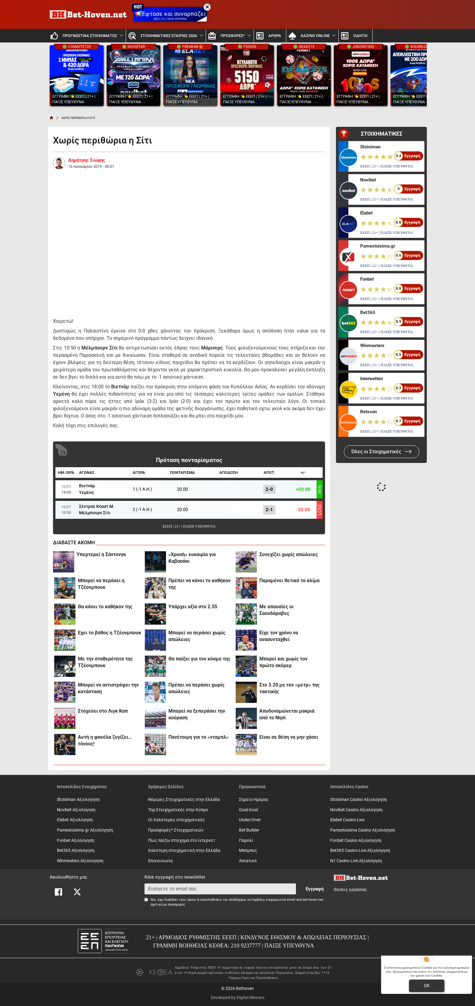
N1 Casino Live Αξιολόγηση (356, 860)
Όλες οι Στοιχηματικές (381, 451)
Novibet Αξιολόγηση (76, 809)
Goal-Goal (248, 809)
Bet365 (367, 312)
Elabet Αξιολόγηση (75, 819)
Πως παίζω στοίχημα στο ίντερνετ (181, 840)
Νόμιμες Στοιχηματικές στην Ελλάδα (184, 799)
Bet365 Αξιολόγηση (76, 850)
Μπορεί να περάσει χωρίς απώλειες (196, 636)
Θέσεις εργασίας (350, 889)
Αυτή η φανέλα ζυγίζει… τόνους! (105, 740)
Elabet (366, 213)
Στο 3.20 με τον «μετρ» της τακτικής (289, 688)
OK (427, 985)
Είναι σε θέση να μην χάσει (288, 737)
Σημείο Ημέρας (254, 799)
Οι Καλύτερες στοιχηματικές (176, 819)
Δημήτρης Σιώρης (86, 160)
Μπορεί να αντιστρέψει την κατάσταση (108, 688)
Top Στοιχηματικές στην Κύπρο (178, 809)
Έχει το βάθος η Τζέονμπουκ (109, 633)
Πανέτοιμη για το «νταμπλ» (198, 737)
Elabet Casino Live (347, 819)
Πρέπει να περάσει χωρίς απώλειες (196, 688)
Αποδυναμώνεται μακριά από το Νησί (286, 714)
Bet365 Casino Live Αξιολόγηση (360, 850)
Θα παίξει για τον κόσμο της (199, 659)
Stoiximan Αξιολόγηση (78, 799)
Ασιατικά (248, 860)
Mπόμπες (248, 850)
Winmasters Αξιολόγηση (80, 860)
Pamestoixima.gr (377, 246)
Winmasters (372, 345)
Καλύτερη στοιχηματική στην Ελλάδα (184, 850)
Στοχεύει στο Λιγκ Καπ (103, 711)
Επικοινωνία (160, 860)
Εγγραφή (315, 889)
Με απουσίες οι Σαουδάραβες (276, 610)
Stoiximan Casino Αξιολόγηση (358, 799)
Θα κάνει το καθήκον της (105, 606)
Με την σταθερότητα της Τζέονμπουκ (105, 662)
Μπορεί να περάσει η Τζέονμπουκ (101, 584)
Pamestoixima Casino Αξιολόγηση (362, 830)
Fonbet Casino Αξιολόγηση (355, 840)
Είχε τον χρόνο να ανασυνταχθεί (278, 636)
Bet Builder (249, 830)
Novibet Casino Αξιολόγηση (356, 809)
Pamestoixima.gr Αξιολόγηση (85, 830)
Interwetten (371, 378)
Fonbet (367, 279)
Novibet (368, 180)
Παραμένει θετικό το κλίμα (289, 580)
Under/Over (250, 819)
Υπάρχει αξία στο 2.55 (192, 606)
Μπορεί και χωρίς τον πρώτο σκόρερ (283, 662)
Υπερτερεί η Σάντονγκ (101, 554)
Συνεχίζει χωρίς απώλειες (288, 554)
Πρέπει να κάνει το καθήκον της (199, 584)
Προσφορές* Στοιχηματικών (176, 830)
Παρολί (246, 840)
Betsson (368, 411)
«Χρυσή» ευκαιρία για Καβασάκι (192, 558)
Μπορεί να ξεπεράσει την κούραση (196, 714)
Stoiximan (370, 147)
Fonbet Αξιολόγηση (75, 840)
